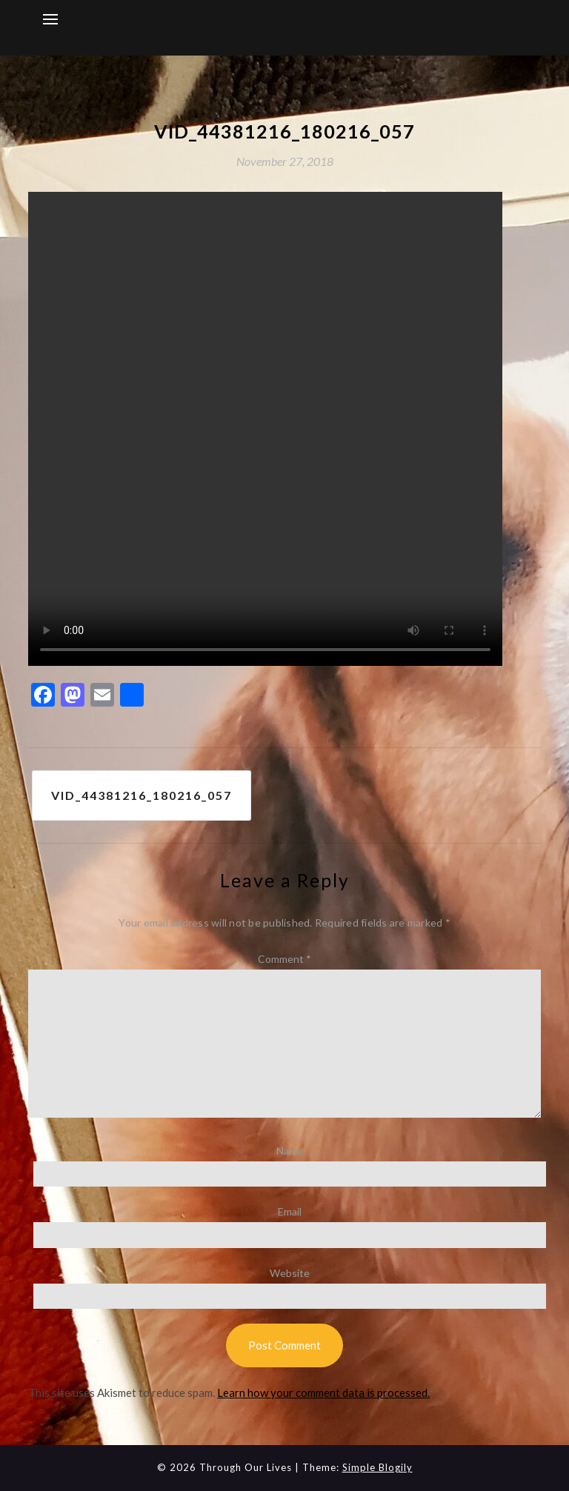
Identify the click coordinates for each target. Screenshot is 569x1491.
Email (290, 1211)
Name (289, 1150)
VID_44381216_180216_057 (141, 795)
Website (290, 1273)
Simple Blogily (377, 1467)
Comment (284, 959)
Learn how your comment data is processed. (323, 1392)
